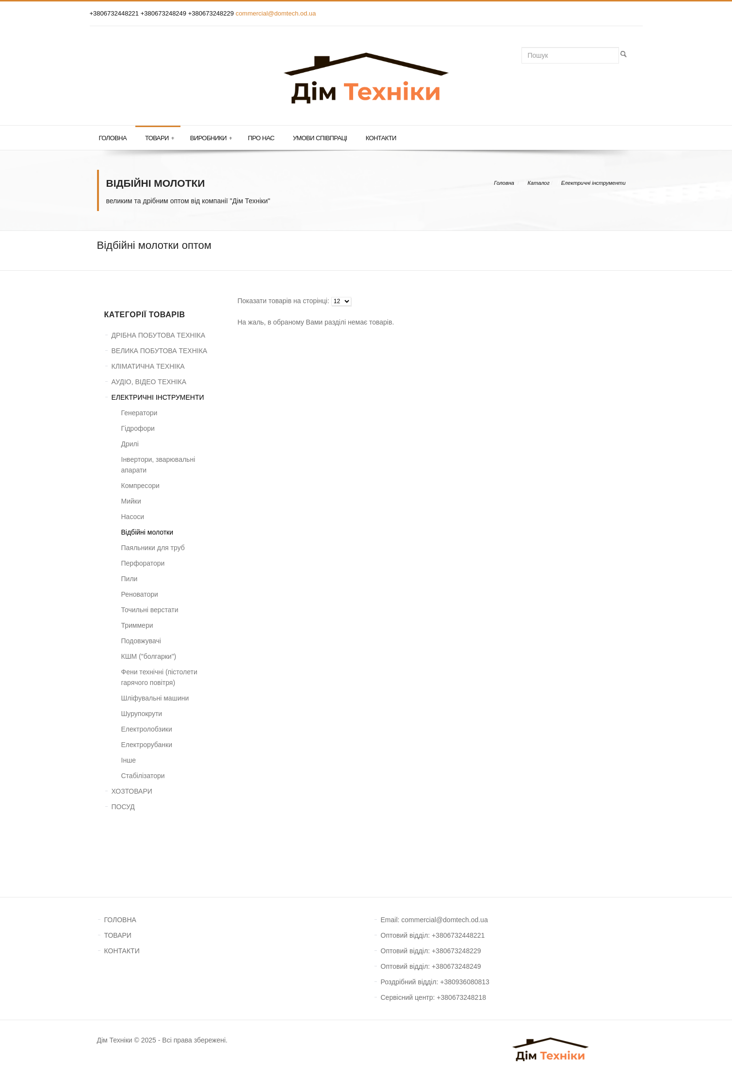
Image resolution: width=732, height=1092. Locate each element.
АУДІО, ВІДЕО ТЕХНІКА (149, 382)
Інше (128, 760)
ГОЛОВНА (120, 920)
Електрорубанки (147, 745)
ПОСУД (123, 807)
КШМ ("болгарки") (149, 656)
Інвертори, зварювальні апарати (158, 465)
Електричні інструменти (593, 183)
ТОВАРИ (117, 935)
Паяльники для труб (153, 548)
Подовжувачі (141, 641)
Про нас (261, 138)
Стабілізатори (143, 776)
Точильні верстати (150, 610)
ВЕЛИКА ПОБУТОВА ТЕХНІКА (160, 351)
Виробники (211, 138)
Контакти (381, 138)
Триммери (137, 625)
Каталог (539, 183)
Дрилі (130, 444)
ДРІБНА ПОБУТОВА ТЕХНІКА (159, 335)
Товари (159, 138)
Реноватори (139, 594)
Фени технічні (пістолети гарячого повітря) (159, 677)
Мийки (131, 501)
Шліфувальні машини (155, 698)
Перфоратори (143, 563)
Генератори (139, 413)
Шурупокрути (142, 713)
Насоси (133, 517)
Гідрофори (138, 428)
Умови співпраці (320, 138)
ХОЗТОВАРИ (132, 791)
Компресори (140, 485)
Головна (113, 138)
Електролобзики (146, 729)
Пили (129, 579)
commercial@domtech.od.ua (276, 13)
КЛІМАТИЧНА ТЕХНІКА (148, 366)
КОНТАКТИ (122, 951)
